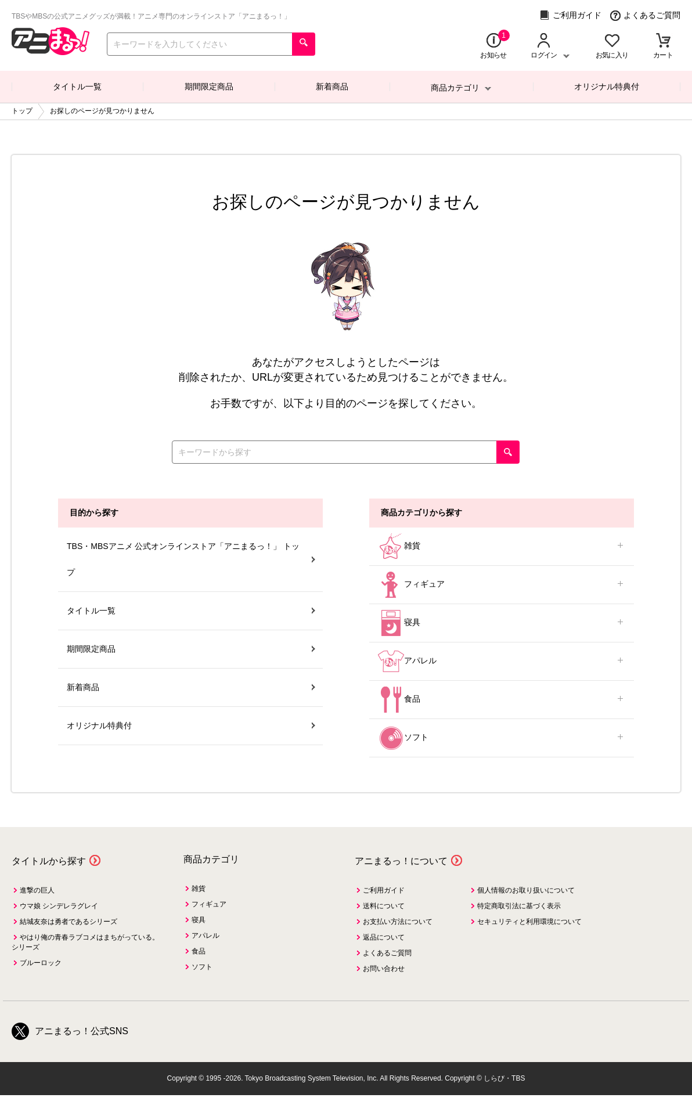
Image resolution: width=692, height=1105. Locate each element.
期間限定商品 (209, 86)
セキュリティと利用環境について (529, 922)
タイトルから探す (49, 861)
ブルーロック (41, 963)
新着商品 (332, 86)
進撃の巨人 (37, 890)
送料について (384, 906)
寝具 (501, 623)
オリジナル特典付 (606, 86)
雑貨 (501, 546)
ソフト (501, 738)
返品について (384, 937)
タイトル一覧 (77, 86)
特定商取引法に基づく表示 (519, 906)
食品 (501, 700)
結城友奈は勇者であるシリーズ (68, 922)
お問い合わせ (384, 969)
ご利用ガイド (570, 15)
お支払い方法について (397, 922)
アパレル (501, 661)
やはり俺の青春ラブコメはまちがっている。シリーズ (85, 942)
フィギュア (501, 585)
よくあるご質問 (645, 15)
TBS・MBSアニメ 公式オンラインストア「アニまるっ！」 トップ (191, 559)
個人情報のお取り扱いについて (526, 890)
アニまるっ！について (401, 861)
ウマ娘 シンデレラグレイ (59, 906)
